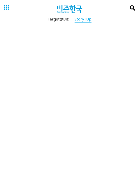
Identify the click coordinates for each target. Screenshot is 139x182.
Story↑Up (83, 19)
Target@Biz (58, 19)
